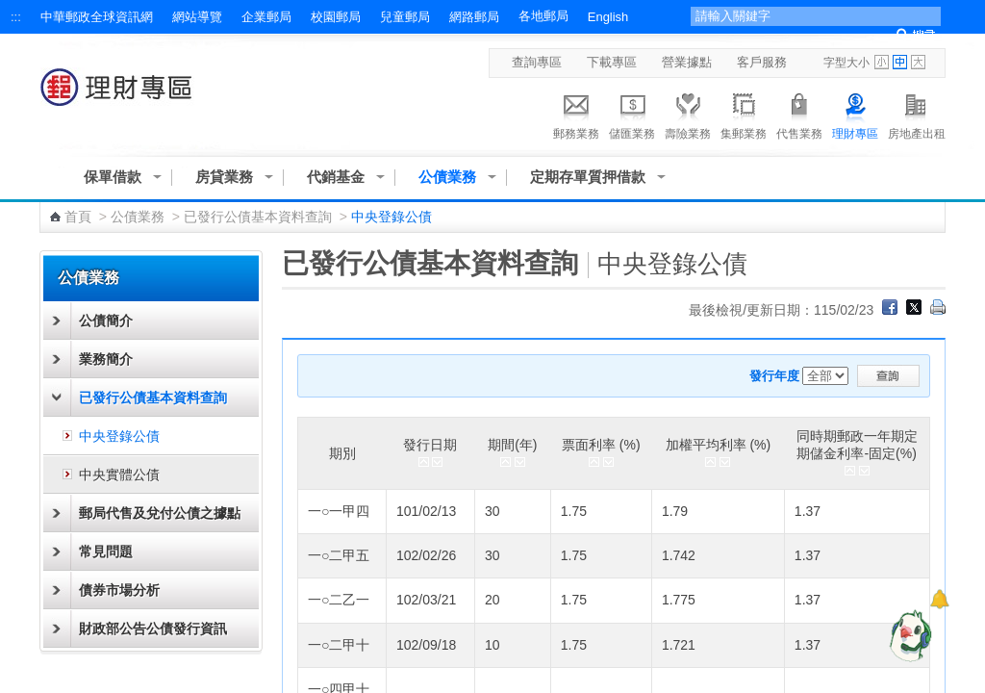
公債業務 (447, 176)
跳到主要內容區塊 (10, 10)
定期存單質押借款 (587, 176)
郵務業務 (576, 114)
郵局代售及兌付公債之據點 (159, 513)
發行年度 (774, 376)
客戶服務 (762, 62)
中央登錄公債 (119, 436)
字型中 (900, 62)
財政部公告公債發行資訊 (153, 628)
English (608, 17)
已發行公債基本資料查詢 (258, 216)
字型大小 (846, 62)
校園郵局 (336, 17)
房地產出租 (917, 114)
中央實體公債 (119, 474)
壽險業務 (688, 114)
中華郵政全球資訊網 (96, 17)
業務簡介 (106, 359)
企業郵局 (266, 17)
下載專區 (612, 62)
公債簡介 (106, 320)
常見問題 (106, 551)
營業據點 (687, 62)
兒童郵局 (405, 17)
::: (16, 17)
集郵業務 (743, 114)
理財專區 (855, 114)
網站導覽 (197, 17)
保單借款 (112, 176)
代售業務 (799, 114)
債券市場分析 (119, 590)
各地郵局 (543, 16)
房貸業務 (224, 176)
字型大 (918, 62)
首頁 (77, 216)
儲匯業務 (632, 114)
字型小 (881, 62)
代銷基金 (336, 176)
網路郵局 (474, 17)
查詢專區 (537, 62)
